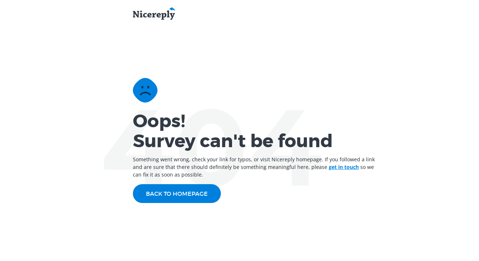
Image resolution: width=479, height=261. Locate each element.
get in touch (344, 166)
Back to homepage (177, 193)
